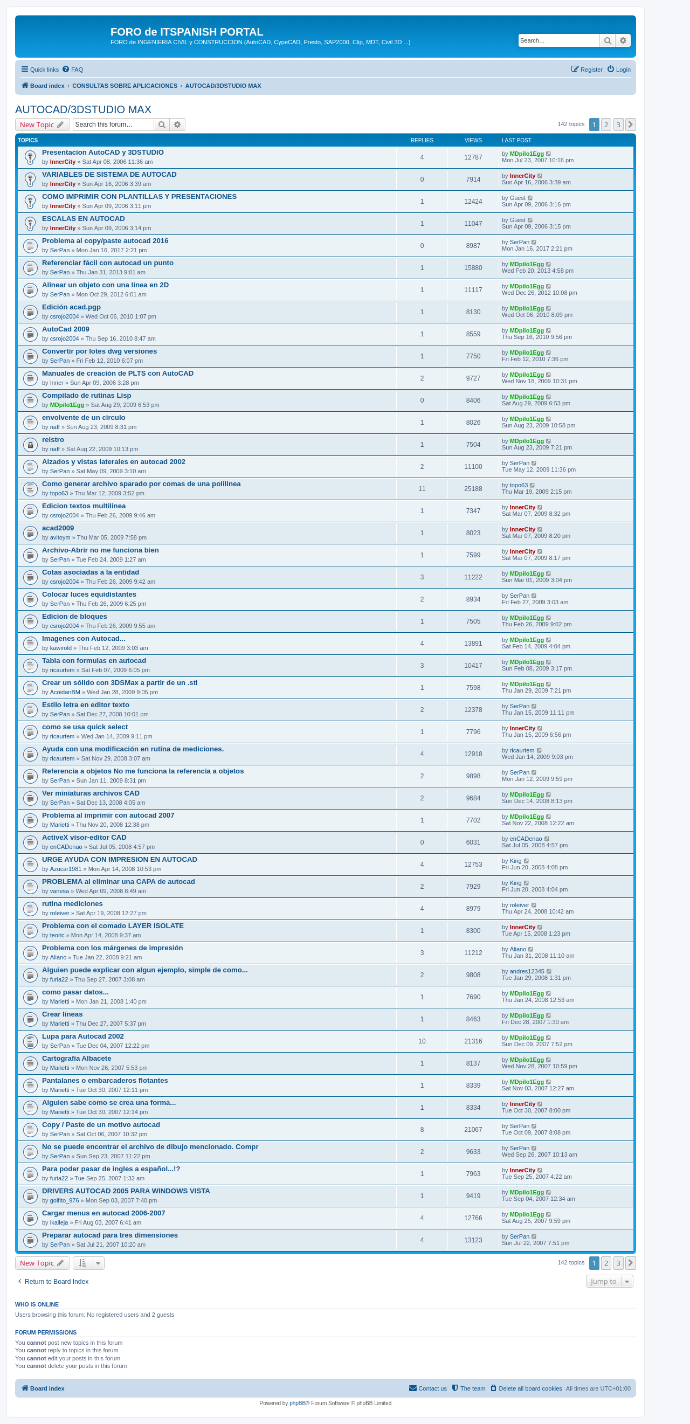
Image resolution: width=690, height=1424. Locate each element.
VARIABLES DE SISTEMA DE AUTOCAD (109, 174)
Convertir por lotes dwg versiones (99, 351)
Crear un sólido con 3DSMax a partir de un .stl (120, 683)
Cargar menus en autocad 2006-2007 (103, 1213)
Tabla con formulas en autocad (94, 660)
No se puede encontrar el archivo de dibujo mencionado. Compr (150, 1147)
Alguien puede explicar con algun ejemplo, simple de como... (145, 970)
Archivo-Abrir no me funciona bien (100, 550)
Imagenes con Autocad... (84, 638)
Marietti (60, 824)
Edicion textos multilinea (84, 506)
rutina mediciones (72, 904)
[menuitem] (72, 69)
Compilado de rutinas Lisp (87, 395)
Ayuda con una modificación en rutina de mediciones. (133, 749)
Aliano (58, 957)
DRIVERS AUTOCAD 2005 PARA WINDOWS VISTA (126, 1191)
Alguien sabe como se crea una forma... (109, 1102)
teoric (57, 935)
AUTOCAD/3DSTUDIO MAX (83, 109)
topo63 (59, 493)
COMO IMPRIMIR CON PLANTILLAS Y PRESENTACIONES (139, 196)
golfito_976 (64, 1200)
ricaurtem (62, 670)
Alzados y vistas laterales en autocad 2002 (113, 462)
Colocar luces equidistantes (89, 594)
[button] (630, 124)
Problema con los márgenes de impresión (112, 948)
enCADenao (66, 847)
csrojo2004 (64, 316)
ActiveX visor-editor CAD (84, 837)
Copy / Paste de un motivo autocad (101, 1125)
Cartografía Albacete (77, 1058)
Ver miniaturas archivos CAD (91, 793)
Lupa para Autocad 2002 (83, 1036)
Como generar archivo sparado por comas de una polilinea (141, 484)
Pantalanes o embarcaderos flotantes (105, 1080)
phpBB (297, 1403)
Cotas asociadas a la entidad (90, 572)
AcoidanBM (65, 692)
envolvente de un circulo (84, 417)
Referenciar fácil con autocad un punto (108, 263)
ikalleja (59, 1222)
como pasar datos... (75, 992)
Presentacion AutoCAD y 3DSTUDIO (103, 152)
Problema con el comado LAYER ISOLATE (113, 926)
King (516, 861)
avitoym (60, 537)
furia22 (59, 979)
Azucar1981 (66, 869)
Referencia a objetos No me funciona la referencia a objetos (143, 771)
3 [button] (618, 124)
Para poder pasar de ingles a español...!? (111, 1169)
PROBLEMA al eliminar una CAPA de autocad (118, 881)
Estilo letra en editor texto (85, 705)
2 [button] (606, 124)
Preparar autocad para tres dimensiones (110, 1235)
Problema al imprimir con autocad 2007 (108, 815)
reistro (53, 440)
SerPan (60, 250)
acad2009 (58, 528)
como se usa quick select (85, 727)
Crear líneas (62, 1014)
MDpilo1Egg (527, 153)
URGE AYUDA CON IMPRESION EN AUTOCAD (119, 859)
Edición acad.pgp (71, 307)
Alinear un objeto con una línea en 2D (105, 285)
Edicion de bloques (74, 616)
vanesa (59, 891)
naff (55, 427)
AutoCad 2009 (65, 329)
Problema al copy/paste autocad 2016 (105, 241)
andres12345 (527, 971)
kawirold (61, 648)
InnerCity (63, 161)
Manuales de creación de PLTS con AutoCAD (118, 373)
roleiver (60, 913)
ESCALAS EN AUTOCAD (83, 219)
